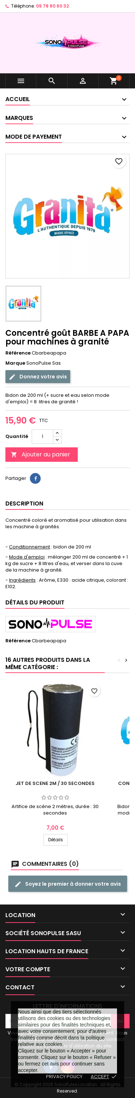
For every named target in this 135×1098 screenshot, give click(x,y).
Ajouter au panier (40, 454)
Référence (18, 353)
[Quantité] (42, 436)
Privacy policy (64, 1076)
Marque (15, 363)
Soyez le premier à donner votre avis (67, 884)
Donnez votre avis (38, 377)
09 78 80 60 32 (52, 6)
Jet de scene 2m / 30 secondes (55, 783)
